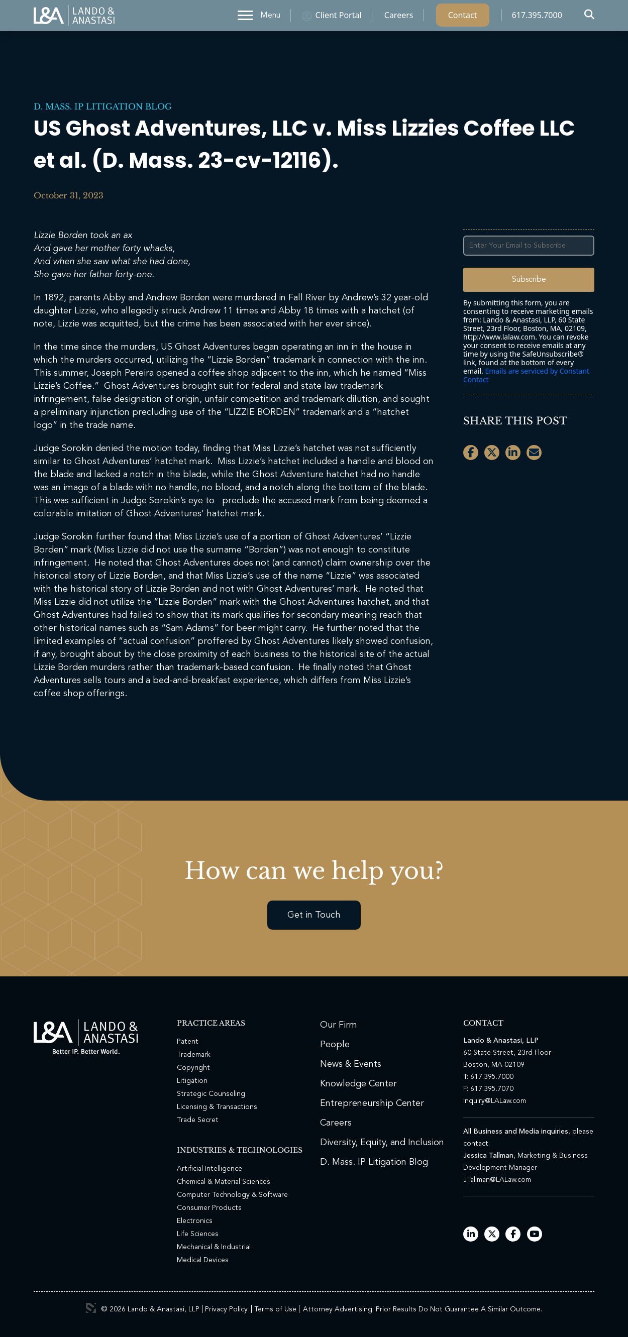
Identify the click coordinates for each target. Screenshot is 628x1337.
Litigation (192, 1080)
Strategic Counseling (211, 1093)
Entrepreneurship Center (372, 1103)
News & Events (350, 1064)
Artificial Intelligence (209, 1168)
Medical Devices (203, 1260)
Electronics (195, 1220)
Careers (398, 17)
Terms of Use (275, 1309)
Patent (187, 1041)
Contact (462, 17)
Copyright (193, 1067)
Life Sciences (198, 1234)
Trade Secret (198, 1120)
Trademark (194, 1054)
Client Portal (339, 17)
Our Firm (338, 1025)
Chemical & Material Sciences (223, 1181)
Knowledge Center (358, 1083)
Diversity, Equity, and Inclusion (382, 1142)
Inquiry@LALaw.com (494, 1100)
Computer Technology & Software (232, 1194)
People (335, 1044)
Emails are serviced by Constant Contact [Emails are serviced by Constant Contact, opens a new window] (526, 375)
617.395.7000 (537, 17)
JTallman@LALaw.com (497, 1179)
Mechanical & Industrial (214, 1247)
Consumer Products (209, 1207)
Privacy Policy (226, 1309)
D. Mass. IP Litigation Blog (103, 106)
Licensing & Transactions (217, 1106)
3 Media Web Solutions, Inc (91, 1308)
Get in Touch (314, 915)
